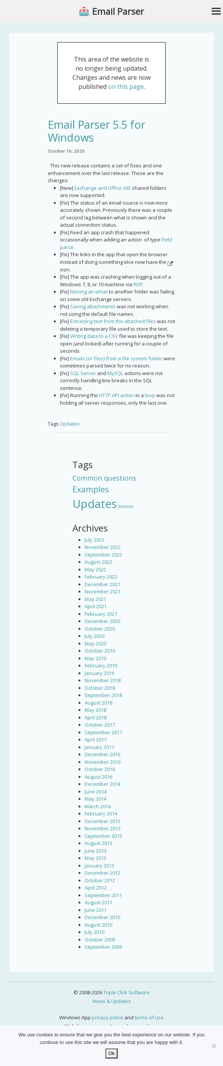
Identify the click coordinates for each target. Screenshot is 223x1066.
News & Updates (112, 1001)
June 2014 (96, 791)
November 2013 (103, 828)
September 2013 (103, 836)
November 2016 (103, 761)
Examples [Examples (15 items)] (90, 489)
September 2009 (103, 946)
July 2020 (94, 635)
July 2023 (94, 539)
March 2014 (98, 806)
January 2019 (99, 673)
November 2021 (103, 591)
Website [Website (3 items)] (126, 506)
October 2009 (100, 939)
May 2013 (95, 858)
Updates (70, 423)
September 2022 (103, 554)
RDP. (138, 284)
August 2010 (98, 924)
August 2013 (98, 843)
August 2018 (98, 702)
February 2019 (101, 665)
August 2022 (98, 561)
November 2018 (103, 680)
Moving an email (89, 291)
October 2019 (100, 650)
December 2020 (102, 621)
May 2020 (95, 643)
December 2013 (102, 821)
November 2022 (103, 547)
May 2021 (95, 599)
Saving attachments (93, 306)
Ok (111, 1053)
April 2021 (96, 606)
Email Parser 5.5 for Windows (96, 131)
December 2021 (102, 584)
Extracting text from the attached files (113, 321)
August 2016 (98, 776)
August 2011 (98, 902)
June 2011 (96, 910)
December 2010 (102, 917)
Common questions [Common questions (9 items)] (104, 478)
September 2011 (103, 895)
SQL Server (83, 373)
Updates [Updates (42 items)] (94, 503)
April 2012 (96, 887)
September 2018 (103, 695)
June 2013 (96, 850)
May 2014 (95, 798)
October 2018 (100, 687)
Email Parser (118, 11)
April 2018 (96, 717)
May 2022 (95, 569)
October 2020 (100, 628)
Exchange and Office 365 (102, 187)
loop (150, 395)
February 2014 (101, 813)
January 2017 (99, 747)
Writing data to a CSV (94, 336)
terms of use (149, 1017)
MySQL (115, 373)
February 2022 (101, 576)
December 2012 (102, 872)
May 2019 (95, 658)
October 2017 (100, 724)
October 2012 (100, 880)
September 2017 (103, 732)
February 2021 (101, 613)
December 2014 (102, 784)
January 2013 (99, 865)
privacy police (107, 1017)
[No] (213, 1046)
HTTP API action (116, 395)
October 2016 (100, 769)
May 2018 (95, 709)
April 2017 (96, 739)
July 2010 (94, 932)
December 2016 (102, 754)
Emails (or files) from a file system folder (116, 358)
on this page (126, 86)
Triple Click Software (126, 992)
